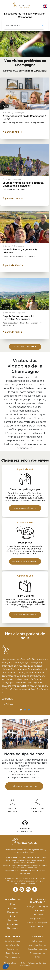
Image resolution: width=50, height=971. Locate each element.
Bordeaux (12, 908)
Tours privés (12, 949)
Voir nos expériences (25, 614)
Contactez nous (37, 953)
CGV (23, 963)
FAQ (37, 957)
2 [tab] (25, 709)
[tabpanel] (25, 676)
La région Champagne (37, 906)
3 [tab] (29, 709)
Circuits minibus (12, 941)
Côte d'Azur (12, 924)
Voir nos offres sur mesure (25, 561)
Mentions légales (11, 963)
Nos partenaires (37, 918)
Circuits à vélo (12, 945)
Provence (12, 920)
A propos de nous (37, 945)
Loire (12, 916)
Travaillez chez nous (37, 949)
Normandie (12, 928)
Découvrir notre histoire (24, 786)
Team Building (12, 953)
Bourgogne (12, 912)
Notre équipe (37, 941)
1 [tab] (21, 709)
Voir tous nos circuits (25, 347)
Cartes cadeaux (12, 957)
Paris (12, 904)
